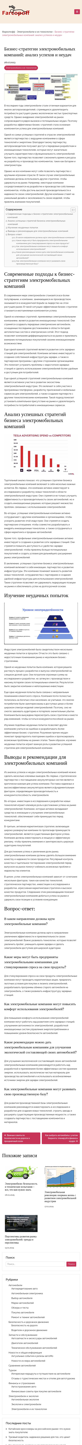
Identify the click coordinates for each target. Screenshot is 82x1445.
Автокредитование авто (24, 1288)
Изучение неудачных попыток (23, 227)
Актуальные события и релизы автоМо (32, 1356)
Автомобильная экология (25, 1399)
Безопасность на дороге (24, 1325)
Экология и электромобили (26, 1404)
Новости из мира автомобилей (28, 1360)
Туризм (12, 1370)
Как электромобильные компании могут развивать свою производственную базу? (40, 262)
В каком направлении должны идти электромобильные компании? (45, 237)
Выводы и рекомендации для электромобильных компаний (38, 231)
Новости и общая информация (25, 1352)
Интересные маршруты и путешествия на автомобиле (40, 1373)
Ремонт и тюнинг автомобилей (28, 1317)
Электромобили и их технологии (35, 31)
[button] (72, 210)
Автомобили (15, 1285)
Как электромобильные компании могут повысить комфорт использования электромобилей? (42, 247)
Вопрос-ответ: (15, 234)
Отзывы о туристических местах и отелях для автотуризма (43, 1378)
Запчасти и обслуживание (23, 1335)
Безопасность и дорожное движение (29, 1322)
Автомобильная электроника (27, 1293)
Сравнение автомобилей (22, 1365)
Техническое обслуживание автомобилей (34, 1348)
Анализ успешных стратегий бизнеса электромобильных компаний (36, 222)
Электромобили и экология (23, 1396)
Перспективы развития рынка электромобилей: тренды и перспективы (20, 1239)
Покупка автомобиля (22, 1312)
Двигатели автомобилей (24, 1343)
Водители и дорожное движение (29, 1330)
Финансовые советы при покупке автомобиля (36, 1391)
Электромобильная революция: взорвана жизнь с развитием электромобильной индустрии (60, 1197)
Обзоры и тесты (20, 1307)
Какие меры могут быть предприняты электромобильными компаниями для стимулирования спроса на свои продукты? (42, 241)
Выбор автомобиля (21, 1298)
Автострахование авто (23, 1386)
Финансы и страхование (22, 1383)
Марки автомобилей (22, 1303)
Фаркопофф (8, 31)
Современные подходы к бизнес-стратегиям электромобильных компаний (40, 216)
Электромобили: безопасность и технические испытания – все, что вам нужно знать (21, 1186)
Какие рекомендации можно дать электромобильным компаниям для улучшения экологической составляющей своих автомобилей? (45, 255)
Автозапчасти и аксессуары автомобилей (34, 1338)
